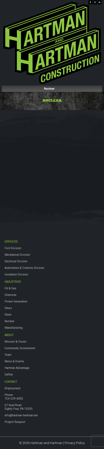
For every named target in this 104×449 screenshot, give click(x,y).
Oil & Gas (10, 288)
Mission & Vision (15, 341)
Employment (12, 388)
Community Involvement (20, 348)
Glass (8, 308)
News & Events (14, 361)
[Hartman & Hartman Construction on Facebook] (90, 2)
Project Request (15, 422)
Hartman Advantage (17, 368)
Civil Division (13, 248)
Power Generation (16, 301)
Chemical (10, 295)
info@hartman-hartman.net (21, 415)
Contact (11, 381)
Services (11, 241)
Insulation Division (16, 274)
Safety (9, 374)
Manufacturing (14, 327)
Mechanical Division (17, 254)
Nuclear (9, 321)
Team (8, 354)
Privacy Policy (75, 443)
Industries (13, 281)
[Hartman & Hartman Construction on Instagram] (95, 2)
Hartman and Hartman (46, 443)
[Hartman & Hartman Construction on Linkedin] (99, 2)
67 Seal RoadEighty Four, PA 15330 (18, 406)
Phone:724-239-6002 (14, 396)
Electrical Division (16, 261)
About (9, 335)
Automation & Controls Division (24, 268)
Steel (8, 314)
